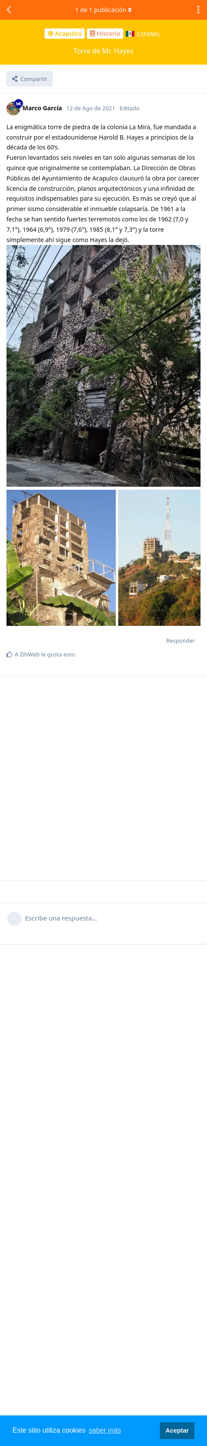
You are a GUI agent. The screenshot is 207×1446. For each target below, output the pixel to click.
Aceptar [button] (177, 1430)
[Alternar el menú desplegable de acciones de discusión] (198, 10)
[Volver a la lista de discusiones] (8, 10)
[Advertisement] (102, 778)
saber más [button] (105, 1430)
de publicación (103, 10)
